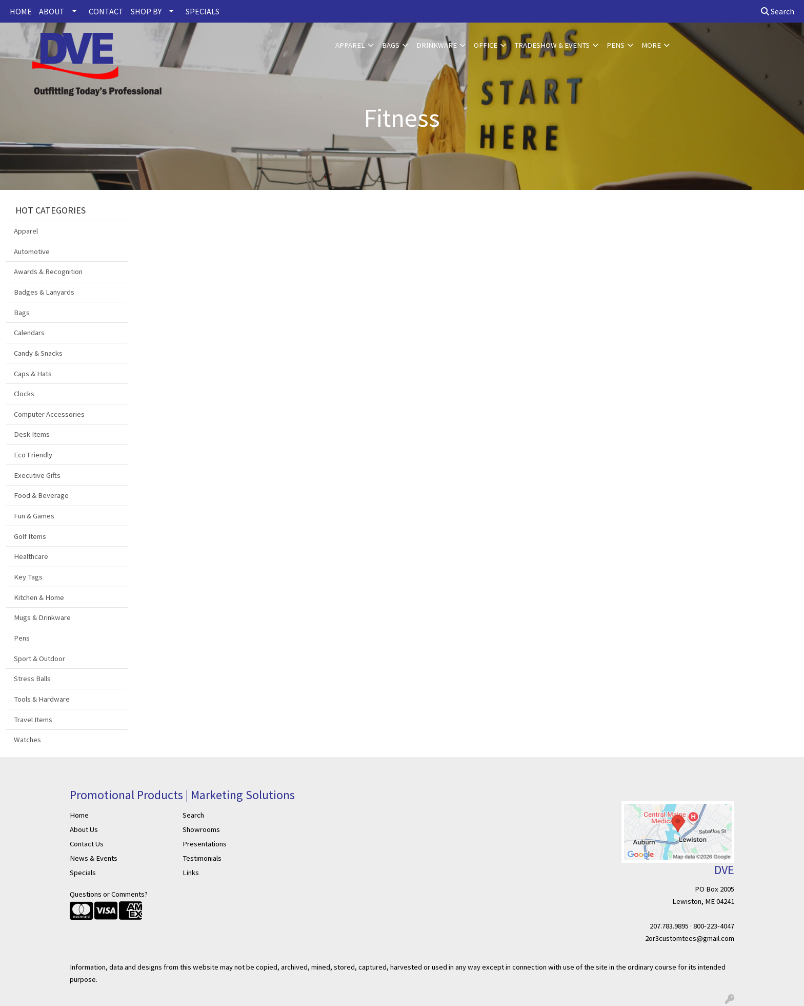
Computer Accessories (49, 414)
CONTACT (106, 11)
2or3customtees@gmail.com (689, 938)
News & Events (93, 858)
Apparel (350, 45)
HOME (21, 11)
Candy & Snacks (38, 353)
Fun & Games (34, 515)
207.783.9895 (669, 926)
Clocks (24, 393)
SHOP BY (146, 11)
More (651, 45)
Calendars (29, 332)
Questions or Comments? (109, 894)
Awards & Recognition (48, 271)
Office (485, 45)
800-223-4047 (713, 926)
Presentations (205, 843)
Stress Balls (32, 678)
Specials (83, 872)
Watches (27, 739)
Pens (616, 45)
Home (79, 815)
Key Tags (28, 577)
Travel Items (33, 719)
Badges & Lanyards (44, 292)
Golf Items (30, 536)
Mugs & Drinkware (42, 617)
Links (191, 872)
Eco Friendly (33, 454)
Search (777, 11)
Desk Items (32, 434)
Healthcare (31, 556)
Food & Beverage (41, 495)
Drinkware (436, 45)
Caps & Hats (33, 373)
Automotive (32, 251)
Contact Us (87, 843)
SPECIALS (202, 11)
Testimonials (202, 858)
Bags (390, 45)
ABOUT (52, 11)
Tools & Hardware (42, 699)
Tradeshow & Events (552, 45)
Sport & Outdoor (39, 658)
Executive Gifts (37, 475)
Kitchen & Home (39, 597)
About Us (84, 829)
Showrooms (201, 829)
